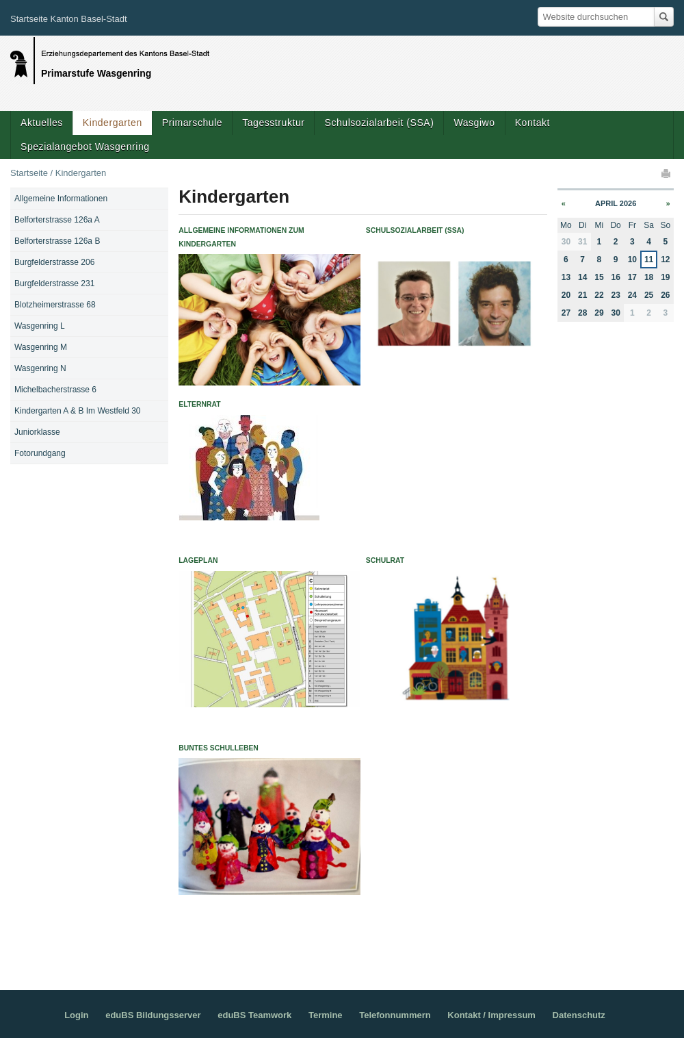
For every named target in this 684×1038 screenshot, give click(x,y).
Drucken (667, 173)
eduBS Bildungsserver (152, 1015)
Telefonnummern (395, 1015)
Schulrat (385, 560)
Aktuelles (42, 122)
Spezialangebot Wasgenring (85, 146)
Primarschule (192, 122)
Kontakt (532, 122)
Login (76, 1015)
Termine (325, 1015)
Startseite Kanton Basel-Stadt (68, 19)
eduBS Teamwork (254, 1015)
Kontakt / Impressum (491, 1015)
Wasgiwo (474, 122)
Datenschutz (579, 1015)
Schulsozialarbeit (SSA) (379, 122)
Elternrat (199, 404)
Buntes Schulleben (219, 748)
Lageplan (198, 560)
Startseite (29, 173)
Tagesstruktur (273, 122)
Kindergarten (112, 122)
